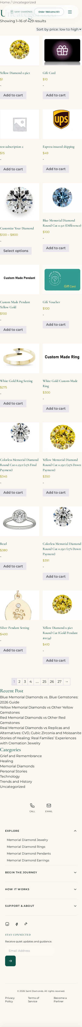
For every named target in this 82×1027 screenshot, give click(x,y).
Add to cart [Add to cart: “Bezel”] (13, 566)
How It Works (41, 889)
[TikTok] (26, 924)
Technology (10, 776)
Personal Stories (13, 771)
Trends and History (16, 782)
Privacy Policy (10, 999)
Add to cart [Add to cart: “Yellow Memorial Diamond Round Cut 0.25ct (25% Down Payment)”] (56, 492)
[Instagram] (7, 924)
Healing (6, 761)
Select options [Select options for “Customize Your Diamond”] (15, 251)
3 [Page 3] (25, 682)
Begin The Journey (41, 872)
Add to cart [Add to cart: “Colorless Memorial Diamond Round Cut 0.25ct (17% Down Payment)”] (56, 576)
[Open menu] (69, 12)
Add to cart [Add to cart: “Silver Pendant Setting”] (13, 650)
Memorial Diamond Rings (26, 847)
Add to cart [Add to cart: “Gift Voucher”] (56, 325)
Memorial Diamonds (17, 766)
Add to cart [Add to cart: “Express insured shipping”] (56, 169)
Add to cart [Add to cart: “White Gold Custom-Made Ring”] (56, 408)
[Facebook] (16, 924)
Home (5, 2)
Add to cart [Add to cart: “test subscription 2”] (13, 169)
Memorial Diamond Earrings (28, 860)
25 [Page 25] (44, 682)
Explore (41, 831)
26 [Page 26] (52, 682)
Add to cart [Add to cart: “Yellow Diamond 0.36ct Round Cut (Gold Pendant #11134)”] (56, 660)
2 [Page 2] (19, 682)
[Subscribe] (10, 961)
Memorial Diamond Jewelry (27, 840)
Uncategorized (12, 787)
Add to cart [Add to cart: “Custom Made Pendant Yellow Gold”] (13, 330)
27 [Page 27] (59, 682)
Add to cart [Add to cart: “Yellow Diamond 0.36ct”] (13, 95)
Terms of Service (33, 999)
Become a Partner (60, 999)
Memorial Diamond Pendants (29, 853)
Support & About (41, 906)
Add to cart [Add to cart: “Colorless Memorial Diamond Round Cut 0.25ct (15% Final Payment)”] (13, 492)
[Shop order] (59, 29)
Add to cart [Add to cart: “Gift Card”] (56, 95)
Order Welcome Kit (48, 11)
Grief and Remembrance (21, 756)
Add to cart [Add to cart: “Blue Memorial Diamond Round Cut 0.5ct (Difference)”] (56, 248)
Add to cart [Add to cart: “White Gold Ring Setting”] (13, 403)
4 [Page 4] (31, 682)
